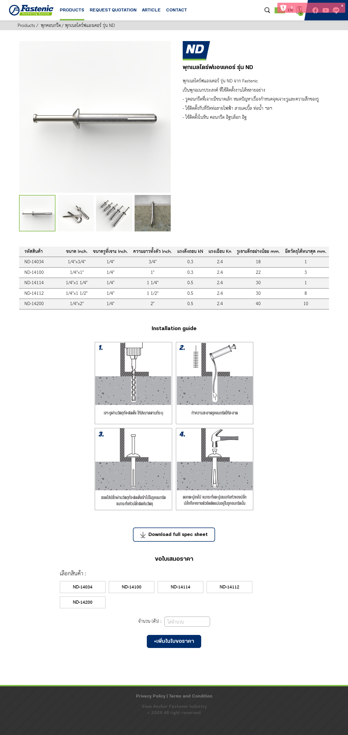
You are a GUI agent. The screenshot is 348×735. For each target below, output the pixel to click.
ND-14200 (82, 602)
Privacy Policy (150, 696)
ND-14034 (82, 587)
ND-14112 (229, 587)
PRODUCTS (72, 14)
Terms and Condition (190, 696)
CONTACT (176, 14)
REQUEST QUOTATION (113, 14)
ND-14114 (180, 587)
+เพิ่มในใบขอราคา (174, 641)
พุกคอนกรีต (51, 26)
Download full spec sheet (174, 534)
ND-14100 (131, 587)
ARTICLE (151, 14)
